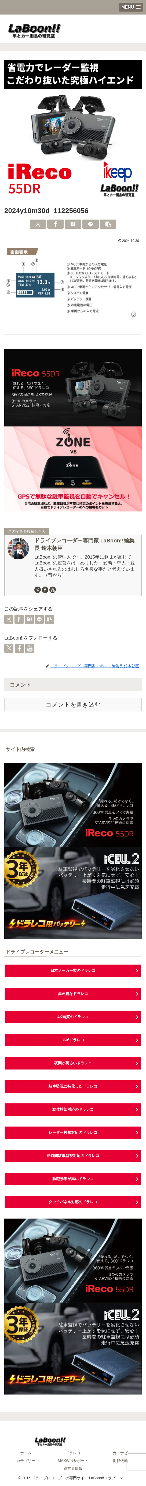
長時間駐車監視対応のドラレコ (73, 1155)
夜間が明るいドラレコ (73, 1063)
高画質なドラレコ (73, 993)
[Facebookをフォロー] (45, 590)
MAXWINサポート (73, 1461)
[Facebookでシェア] (55, 224)
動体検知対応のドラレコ (73, 1109)
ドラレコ (73, 1453)
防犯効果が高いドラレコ (73, 1179)
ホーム (25, 1453)
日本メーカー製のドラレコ (73, 970)
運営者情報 (73, 1468)
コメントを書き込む (73, 704)
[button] (108, 224)
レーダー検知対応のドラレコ (73, 1132)
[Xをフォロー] (37, 590)
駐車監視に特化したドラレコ (73, 1086)
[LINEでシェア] (90, 224)
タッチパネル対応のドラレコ (73, 1202)
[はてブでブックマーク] (73, 224)
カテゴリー (25, 1461)
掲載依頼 (120, 1461)
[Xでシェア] (38, 224)
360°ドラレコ (73, 1040)
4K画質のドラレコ (73, 1017)
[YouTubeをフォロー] (52, 590)
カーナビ (120, 1453)
